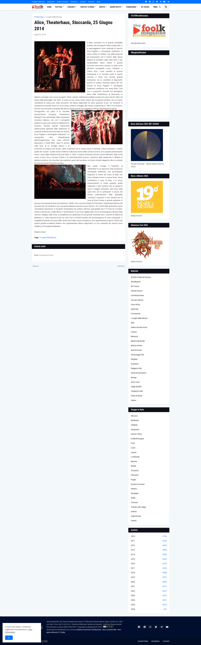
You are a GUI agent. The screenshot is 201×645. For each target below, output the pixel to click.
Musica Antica (136, 345)
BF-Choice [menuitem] (145, 7)
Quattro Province (137, 484)
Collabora (74, 2)
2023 (149, 595)
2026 (149, 609)
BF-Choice (135, 286)
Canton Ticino (136, 434)
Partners (91, 2)
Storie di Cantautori (138, 373)
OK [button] (9, 638)
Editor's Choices (62, 2)
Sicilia (133, 498)
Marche (134, 461)
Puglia (133, 480)
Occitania (134, 470)
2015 (149, 559)
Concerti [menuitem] (71, 7)
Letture (134, 332)
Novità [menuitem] (102, 7)
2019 (149, 577)
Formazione (135, 314)
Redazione (50, 2)
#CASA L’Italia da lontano (141, 277)
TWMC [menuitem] (155, 7)
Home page (38, 17)
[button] (160, 7)
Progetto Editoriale (38, 2)
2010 (149, 536)
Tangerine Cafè (137, 391)
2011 (149, 541)
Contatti (83, 2)
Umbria (134, 511)
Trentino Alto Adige (138, 507)
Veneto (134, 521)
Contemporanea (137, 295)
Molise (133, 466)
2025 (149, 604)
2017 (149, 568)
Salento (134, 489)
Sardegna (135, 493)
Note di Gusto (136, 350)
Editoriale (134, 309)
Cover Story (135, 304)
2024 (149, 600)
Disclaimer (155, 641)
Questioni (134, 364)
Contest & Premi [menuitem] (87, 7)
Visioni (133, 400)
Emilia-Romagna (137, 439)
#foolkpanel (135, 282)
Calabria (134, 425)
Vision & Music (136, 396)
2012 (149, 545)
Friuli (133, 443)
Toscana (134, 502)
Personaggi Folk (137, 355)
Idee (132, 323)
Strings (134, 377)
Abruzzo (134, 416)
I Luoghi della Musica (53, 17)
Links (98, 2)
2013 (149, 550)
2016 (149, 563)
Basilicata (135, 420)
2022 (149, 591)
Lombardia (135, 457)
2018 (149, 572)
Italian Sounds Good (139, 327)
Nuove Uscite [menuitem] (115, 7)
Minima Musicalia (138, 341)
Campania (135, 430)
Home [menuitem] (49, 7)
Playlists (134, 359)
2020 (149, 582)
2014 (149, 554)
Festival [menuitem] (58, 7)
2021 (149, 586)
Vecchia (121, 266)
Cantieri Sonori (137, 291)
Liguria (133, 452)
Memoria (134, 336)
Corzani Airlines (137, 300)
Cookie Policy (143, 641)
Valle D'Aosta (136, 516)
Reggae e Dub (136, 368)
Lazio (133, 448)
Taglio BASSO (136, 387)
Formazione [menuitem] (131, 7)
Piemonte (134, 475)
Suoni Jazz (135, 382)
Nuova (35, 266)
